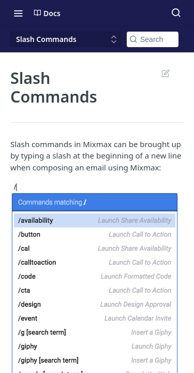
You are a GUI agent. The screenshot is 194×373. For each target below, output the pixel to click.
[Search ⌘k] (176, 13)
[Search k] (152, 39)
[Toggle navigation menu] (18, 13)
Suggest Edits (165, 73)
